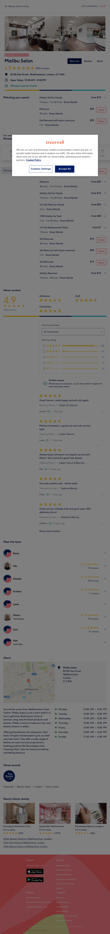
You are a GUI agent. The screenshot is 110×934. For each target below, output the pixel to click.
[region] (55, 155)
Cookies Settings (41, 169)
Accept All (65, 169)
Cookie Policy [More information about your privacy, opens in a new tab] (33, 160)
